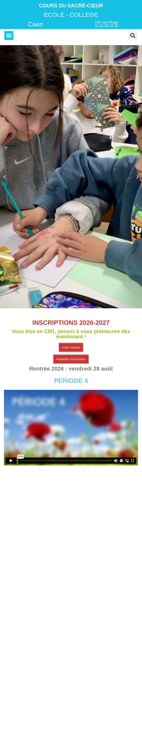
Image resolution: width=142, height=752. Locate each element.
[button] (8, 35)
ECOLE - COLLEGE (71, 14)
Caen (35, 24)
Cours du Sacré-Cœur (71, 5)
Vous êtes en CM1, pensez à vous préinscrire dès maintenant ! (71, 334)
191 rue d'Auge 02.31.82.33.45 (106, 24)
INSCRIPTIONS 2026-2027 (71, 322)
